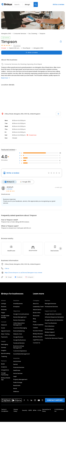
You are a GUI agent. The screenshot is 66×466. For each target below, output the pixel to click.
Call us (7, 268)
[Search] (36, 4)
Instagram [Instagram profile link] (29, 277)
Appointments (5, 331)
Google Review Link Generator (54, 320)
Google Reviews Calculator (53, 314)
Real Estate (16, 385)
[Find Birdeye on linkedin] (31, 400)
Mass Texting (5, 334)
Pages (3, 312)
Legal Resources (38, 340)
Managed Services (50, 303)
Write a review (58, 4)
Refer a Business (50, 335)
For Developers (49, 329)
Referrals (4, 309)
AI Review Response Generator (54, 317)
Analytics (4, 367)
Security (24, 410)
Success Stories (38, 331)
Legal (15, 376)
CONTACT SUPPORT (55, 400)
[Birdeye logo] (7, 4)
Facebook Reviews (19, 343)
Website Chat (17, 334)
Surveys (3, 347)
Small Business (18, 303)
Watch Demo (37, 309)
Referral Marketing (18, 331)
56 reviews (16, 45)
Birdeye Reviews (38, 334)
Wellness (16, 391)
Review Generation (19, 320)
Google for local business (21, 314)
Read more (5, 78)
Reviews (3, 306)
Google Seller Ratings (5, 316)
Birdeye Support (50, 332)
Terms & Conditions (4, 410)
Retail (15, 388)
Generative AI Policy (46, 410)
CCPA (39, 410)
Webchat (4, 325)
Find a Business (49, 326)
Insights (3, 350)
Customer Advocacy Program (54, 338)
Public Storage (17, 382)
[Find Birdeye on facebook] (24, 400)
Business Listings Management (18, 347)
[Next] (60, 248)
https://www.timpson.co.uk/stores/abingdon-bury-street (23, 273)
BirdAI (3, 364)
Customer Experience (20, 351)
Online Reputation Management (19, 324)
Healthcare (16, 370)
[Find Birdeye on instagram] (35, 400)
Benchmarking (5, 353)
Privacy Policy (16, 410)
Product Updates (38, 325)
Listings (3, 303)
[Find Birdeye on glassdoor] (42, 400)
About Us (36, 303)
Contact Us (36, 343)
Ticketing (4, 356)
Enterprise (16, 306)
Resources (36, 316)
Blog (34, 319)
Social (3, 328)
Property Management (20, 379)
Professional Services (51, 306)
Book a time (36, 312)
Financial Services (18, 367)
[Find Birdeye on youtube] (39, 400)
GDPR (30, 410)
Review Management (19, 317)
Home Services (17, 373)
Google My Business (19, 340)
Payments (4, 337)
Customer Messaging (20, 328)
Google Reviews (18, 337)
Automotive (17, 361)
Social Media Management (21, 354)
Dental (15, 364)
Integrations (5, 370)
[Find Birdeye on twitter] (28, 400)
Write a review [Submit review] (32, 53)
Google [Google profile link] (9, 277)
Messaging (4, 344)
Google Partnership (4, 374)
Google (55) (25, 182)
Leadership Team (38, 306)
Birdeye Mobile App (5, 378)
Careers (35, 328)
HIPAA (34, 410)
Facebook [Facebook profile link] (18, 277)
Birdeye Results (38, 337)
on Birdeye (9, 189)
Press (34, 322)
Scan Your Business (51, 323)
